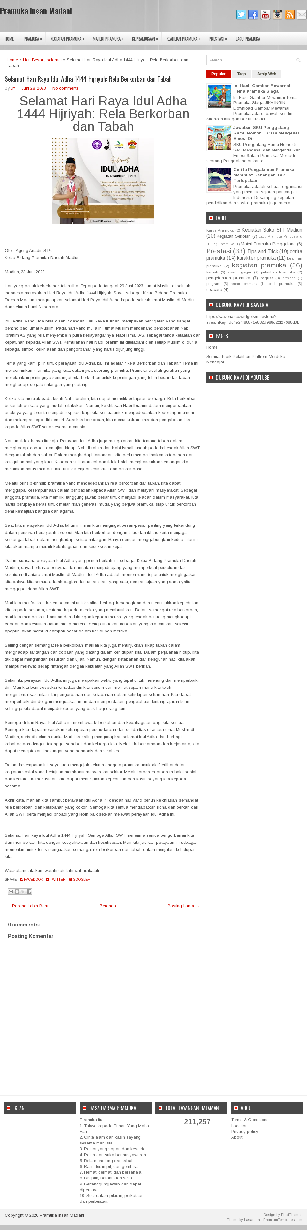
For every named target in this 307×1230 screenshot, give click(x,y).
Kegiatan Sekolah (234, 236)
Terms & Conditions (250, 1119)
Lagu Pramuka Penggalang (280, 236)
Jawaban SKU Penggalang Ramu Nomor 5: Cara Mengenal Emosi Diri (266, 133)
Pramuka (34, 37)
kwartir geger (239, 272)
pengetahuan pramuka (228, 277)
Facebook (31, 879)
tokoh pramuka (281, 283)
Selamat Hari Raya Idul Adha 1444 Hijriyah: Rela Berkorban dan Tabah (88, 78)
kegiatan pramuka (259, 265)
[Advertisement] (40, 1149)
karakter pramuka (256, 258)
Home (9, 39)
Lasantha (252, 1220)
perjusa (267, 278)
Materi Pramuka (110, 37)
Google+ (79, 879)
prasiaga (288, 278)
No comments (65, 88)
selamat (54, 59)
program (213, 283)
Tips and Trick (262, 251)
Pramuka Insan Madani (36, 10)
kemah (212, 272)
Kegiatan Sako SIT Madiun (271, 229)
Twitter (56, 879)
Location (239, 1125)
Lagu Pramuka (248, 39)
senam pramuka (244, 284)
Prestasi (220, 37)
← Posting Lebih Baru (27, 905)
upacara (214, 289)
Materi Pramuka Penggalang (268, 243)
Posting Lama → (184, 905)
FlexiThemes (291, 1215)
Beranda (108, 905)
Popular (218, 74)
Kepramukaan (146, 37)
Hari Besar (33, 59)
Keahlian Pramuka (185, 37)
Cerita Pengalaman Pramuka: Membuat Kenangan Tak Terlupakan (264, 175)
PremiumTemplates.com (282, 1220)
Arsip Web (266, 74)
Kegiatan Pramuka (69, 37)
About (236, 1137)
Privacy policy (244, 1131)
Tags (241, 74)
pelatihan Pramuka (278, 272)
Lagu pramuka (223, 244)
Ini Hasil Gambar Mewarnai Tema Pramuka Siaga (261, 88)
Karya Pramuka (220, 230)
